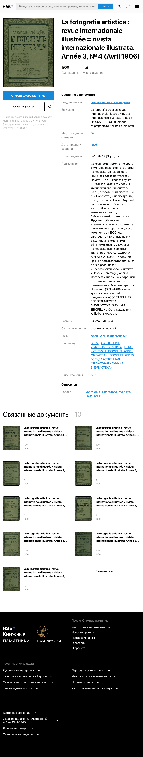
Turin (94, 133)
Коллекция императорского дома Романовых (108, 394)
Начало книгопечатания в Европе (28, 676)
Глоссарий (78, 643)
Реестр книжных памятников (91, 627)
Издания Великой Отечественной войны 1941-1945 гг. (30, 720)
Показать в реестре (23, 106)
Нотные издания (85, 682)
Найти (105, 6)
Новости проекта (83, 632)
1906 (94, 145)
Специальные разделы (21, 734)
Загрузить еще (104, 571)
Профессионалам (83, 637)
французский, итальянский (109, 336)
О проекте (78, 648)
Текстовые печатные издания (110, 102)
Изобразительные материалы (94, 676)
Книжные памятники (16, 635)
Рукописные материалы (21, 670)
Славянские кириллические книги (28, 682)
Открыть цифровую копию (28, 95)
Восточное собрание (19, 712)
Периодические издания (91, 670)
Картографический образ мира (95, 688)
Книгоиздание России (20, 688)
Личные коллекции (18, 728)
